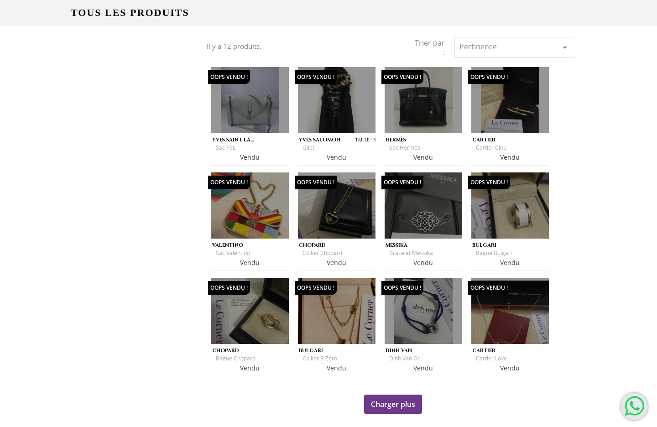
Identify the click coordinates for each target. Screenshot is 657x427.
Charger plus (393, 404)
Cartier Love (491, 358)
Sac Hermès (404, 148)
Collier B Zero (319, 358)
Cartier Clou (491, 148)
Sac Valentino (233, 253)
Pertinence (514, 47)
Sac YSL (225, 148)
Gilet (308, 148)
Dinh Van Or (404, 358)
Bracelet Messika (411, 253)
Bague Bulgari (494, 253)
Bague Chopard (236, 358)
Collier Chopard (322, 253)
